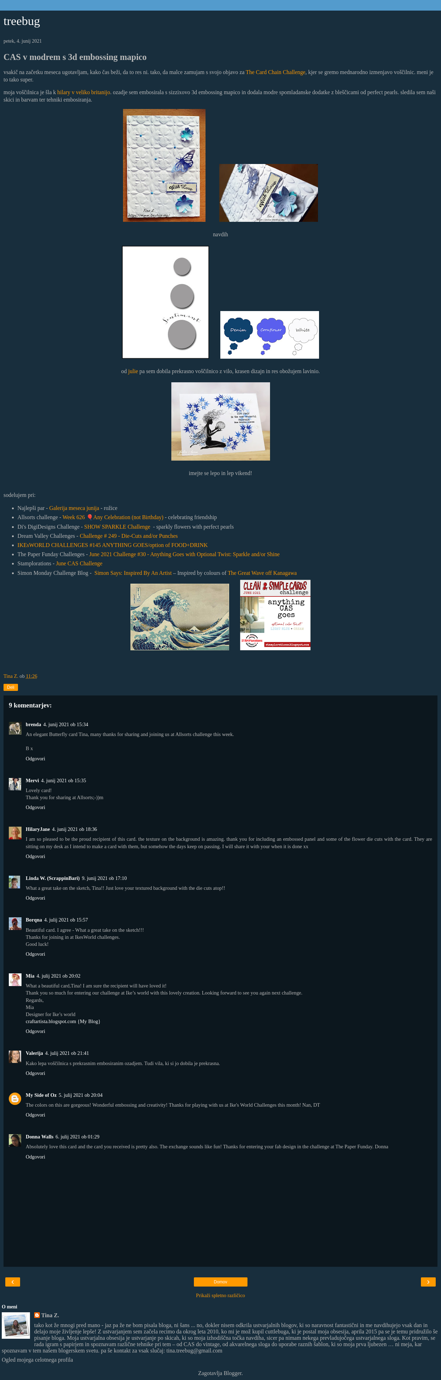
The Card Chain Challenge (275, 72)
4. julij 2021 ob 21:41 (67, 1053)
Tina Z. (50, 1315)
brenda (33, 724)
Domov (220, 1281)
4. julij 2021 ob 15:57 (66, 920)
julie (133, 371)
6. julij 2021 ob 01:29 (77, 1136)
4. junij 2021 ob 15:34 (65, 724)
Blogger (232, 1373)
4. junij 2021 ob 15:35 (63, 780)
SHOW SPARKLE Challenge (117, 527)
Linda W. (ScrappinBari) (53, 878)
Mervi (32, 780)
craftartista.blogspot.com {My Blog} (63, 1021)
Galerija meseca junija (74, 508)
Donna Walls (40, 1136)
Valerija (34, 1053)
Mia (30, 976)
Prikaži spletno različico (220, 1295)
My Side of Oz (41, 1095)
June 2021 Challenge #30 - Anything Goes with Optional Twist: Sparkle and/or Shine (184, 554)
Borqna (34, 920)
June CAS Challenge (79, 563)
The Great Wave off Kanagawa (262, 573)
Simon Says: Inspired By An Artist (133, 573)
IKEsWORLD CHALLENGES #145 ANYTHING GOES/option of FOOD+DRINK (113, 545)
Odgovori (35, 758)
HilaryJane (38, 829)
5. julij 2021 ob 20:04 (81, 1095)
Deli (10, 687)
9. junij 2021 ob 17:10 (104, 878)
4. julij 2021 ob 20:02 (58, 976)
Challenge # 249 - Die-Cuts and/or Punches (129, 536)
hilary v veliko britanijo (83, 92)
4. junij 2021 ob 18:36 (74, 829)
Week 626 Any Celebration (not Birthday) (112, 517)
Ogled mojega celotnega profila (37, 1360)
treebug (22, 21)
